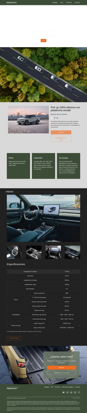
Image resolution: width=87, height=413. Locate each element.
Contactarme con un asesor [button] (61, 138)
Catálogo (54, 2)
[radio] (52, 118)
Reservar (61, 367)
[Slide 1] (28, 131)
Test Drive (69, 2)
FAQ (61, 2)
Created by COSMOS (76, 398)
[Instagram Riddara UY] (75, 392)
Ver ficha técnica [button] (14, 338)
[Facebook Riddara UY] (79, 392)
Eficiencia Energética (68, 387)
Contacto (77, 2)
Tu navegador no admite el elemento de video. (43, 25)
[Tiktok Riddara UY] (67, 392)
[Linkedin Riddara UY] (71, 392)
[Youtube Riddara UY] (63, 392)
